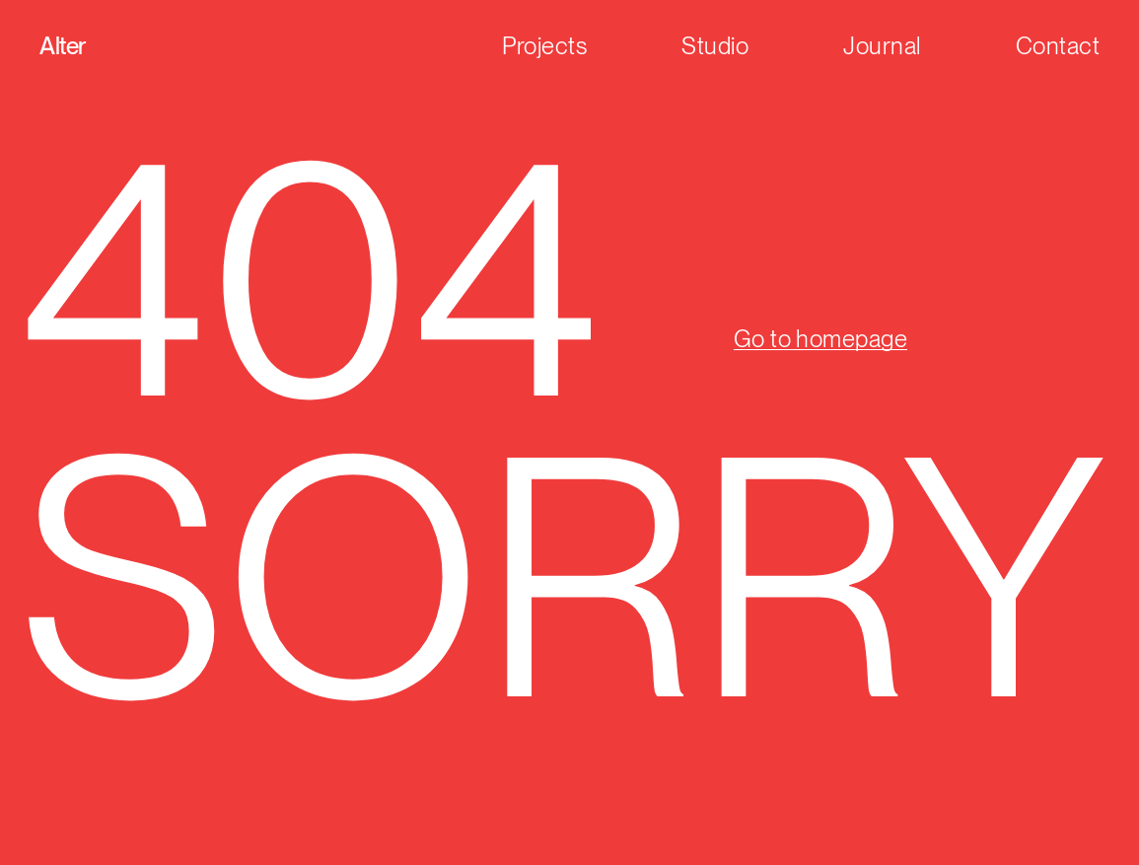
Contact (1058, 46)
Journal (881, 46)
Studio (714, 46)
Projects (545, 46)
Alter (62, 46)
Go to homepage (821, 338)
